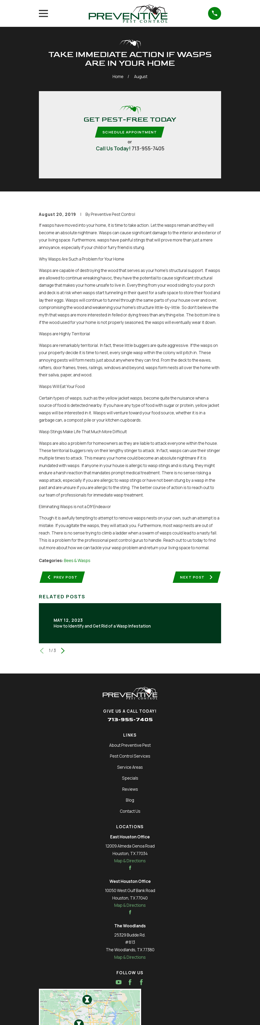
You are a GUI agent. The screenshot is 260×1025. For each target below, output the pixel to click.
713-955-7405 (148, 148)
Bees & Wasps (77, 561)
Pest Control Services (130, 757)
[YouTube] (119, 983)
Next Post (196, 577)
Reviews (130, 790)
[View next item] (63, 652)
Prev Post (62, 577)
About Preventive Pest (130, 746)
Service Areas (130, 768)
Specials (130, 779)
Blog (130, 801)
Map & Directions (130, 862)
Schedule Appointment (129, 132)
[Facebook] (130, 983)
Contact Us (130, 812)
